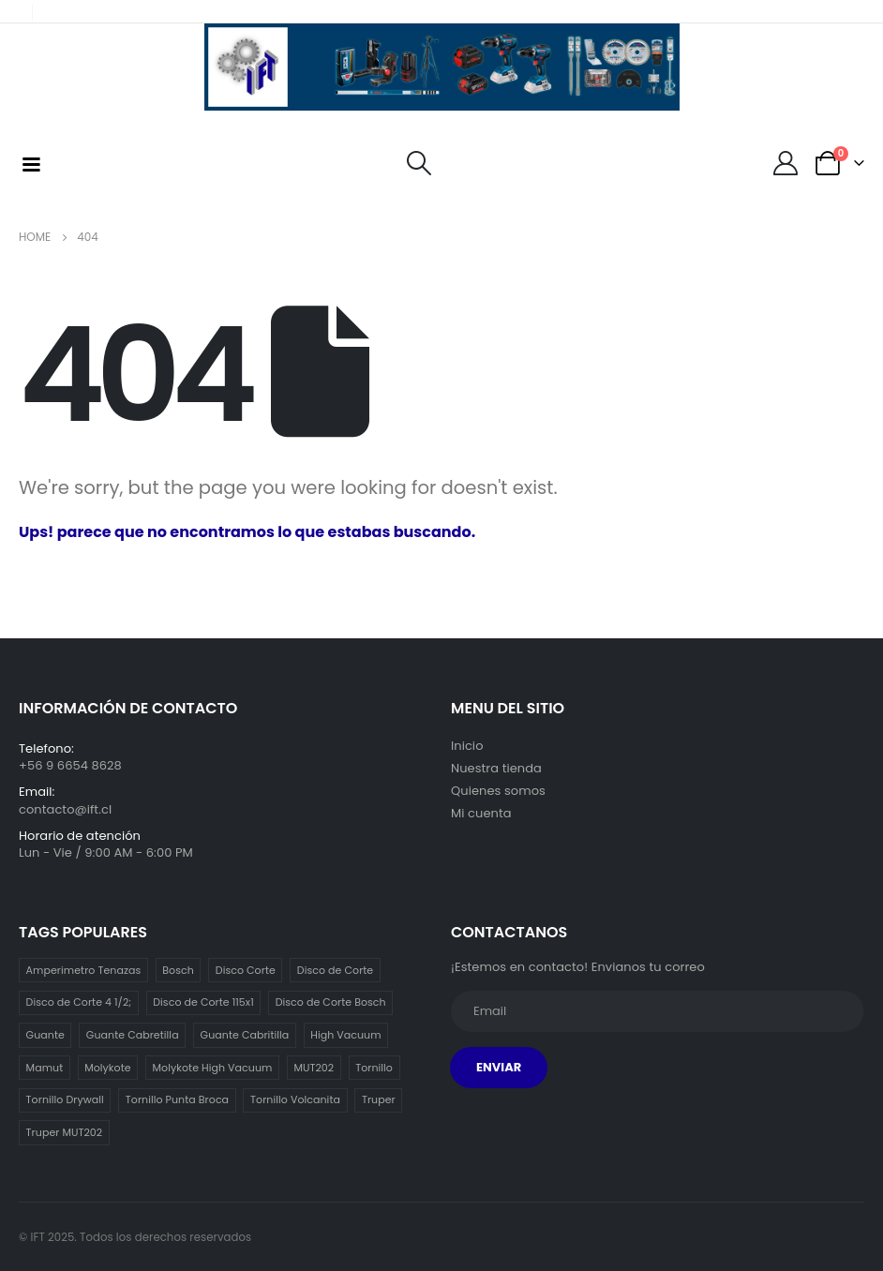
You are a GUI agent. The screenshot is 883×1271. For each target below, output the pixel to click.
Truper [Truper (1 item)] (379, 1099)
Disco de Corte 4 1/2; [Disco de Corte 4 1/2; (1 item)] (79, 1001)
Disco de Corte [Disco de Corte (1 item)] (335, 970)
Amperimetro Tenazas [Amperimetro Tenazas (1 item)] (84, 970)
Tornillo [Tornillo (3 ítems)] (374, 1067)
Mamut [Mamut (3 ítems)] (45, 1067)
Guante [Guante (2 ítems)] (45, 1034)
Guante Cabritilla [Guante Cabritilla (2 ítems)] (245, 1034)
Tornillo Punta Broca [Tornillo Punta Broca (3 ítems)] (177, 1099)
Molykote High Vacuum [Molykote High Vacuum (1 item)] (213, 1067)
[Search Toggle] (418, 163)
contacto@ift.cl (65, 809)
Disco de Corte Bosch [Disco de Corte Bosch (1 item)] (331, 1001)
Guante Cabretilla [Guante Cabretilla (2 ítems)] (132, 1034)
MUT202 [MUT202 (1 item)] (313, 1067)
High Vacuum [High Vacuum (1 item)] (345, 1034)
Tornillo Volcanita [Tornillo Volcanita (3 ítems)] (295, 1099)
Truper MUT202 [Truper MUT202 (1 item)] (64, 1132)
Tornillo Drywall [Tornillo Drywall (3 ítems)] (65, 1099)
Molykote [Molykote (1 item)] (107, 1067)
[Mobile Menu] (31, 163)
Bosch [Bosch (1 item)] (178, 970)
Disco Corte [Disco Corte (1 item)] (246, 970)
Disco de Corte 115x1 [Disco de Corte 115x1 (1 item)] (203, 1001)
